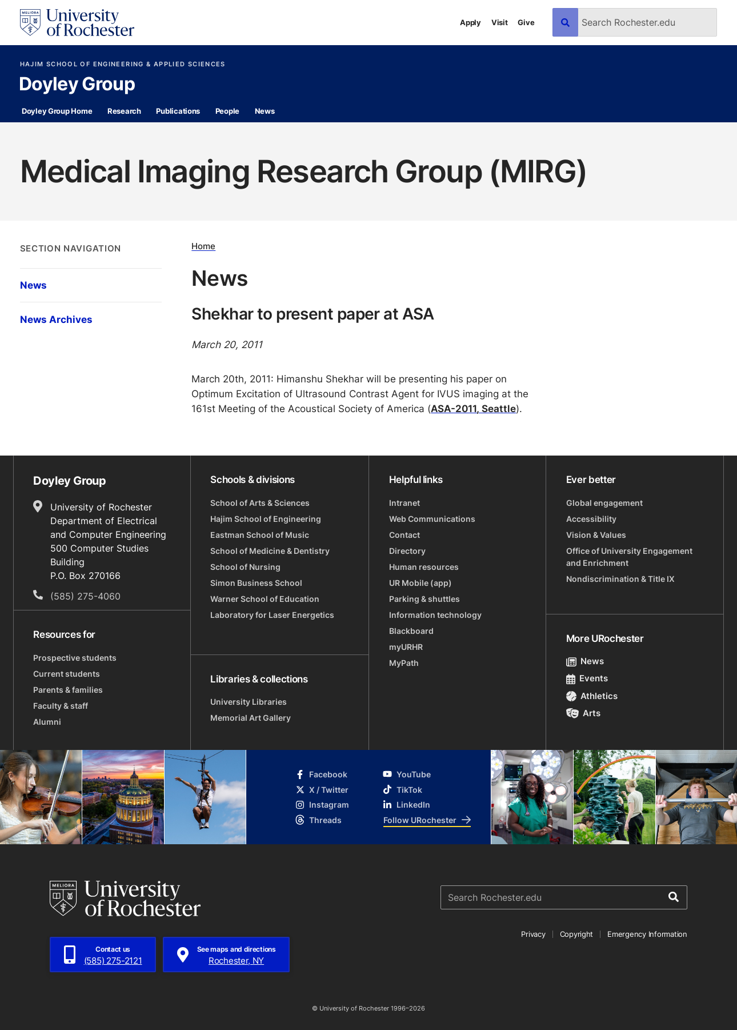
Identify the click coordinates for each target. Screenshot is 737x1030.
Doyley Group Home (57, 111)
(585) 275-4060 (85, 596)
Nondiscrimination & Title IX (620, 578)
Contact (404, 534)
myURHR (406, 646)
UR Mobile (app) (420, 582)
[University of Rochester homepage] (77, 22)
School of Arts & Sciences (260, 502)
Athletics (592, 696)
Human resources (424, 566)
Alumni (47, 721)
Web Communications (432, 518)
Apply (470, 22)
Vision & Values (596, 534)
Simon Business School (256, 582)
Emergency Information (647, 934)
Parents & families (68, 689)
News (265, 111)
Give (526, 22)
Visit (499, 22)
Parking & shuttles (424, 598)
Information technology (435, 614)
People (227, 111)
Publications (178, 111)
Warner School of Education (264, 598)
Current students (66, 673)
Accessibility (591, 518)
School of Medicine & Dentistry (270, 550)
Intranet (404, 502)
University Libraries (248, 701)
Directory (407, 550)
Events (587, 678)
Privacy (533, 934)
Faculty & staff (60, 705)
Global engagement (604, 502)
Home (203, 247)
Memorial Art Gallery (250, 717)
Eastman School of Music (259, 534)
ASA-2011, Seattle (473, 408)
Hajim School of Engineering (265, 518)
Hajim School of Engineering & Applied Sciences (123, 64)
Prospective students (75, 657)
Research (124, 111)
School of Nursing (245, 566)
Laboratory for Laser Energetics (272, 614)
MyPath (404, 662)
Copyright (577, 934)
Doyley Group (77, 84)
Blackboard (411, 630)
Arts (583, 713)
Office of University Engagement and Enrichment (629, 556)
